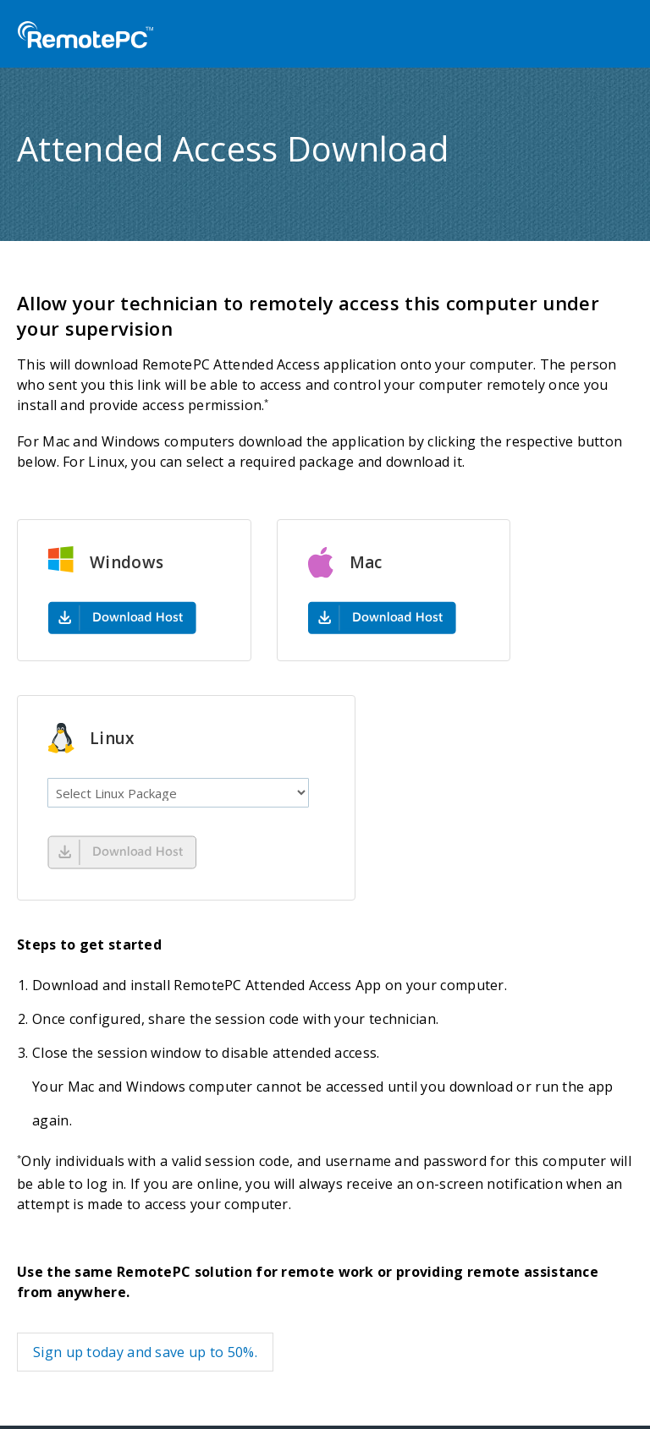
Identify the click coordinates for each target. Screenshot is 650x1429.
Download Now (122, 852)
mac (382, 617)
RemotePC (85, 35)
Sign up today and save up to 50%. (145, 1352)
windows (122, 617)
